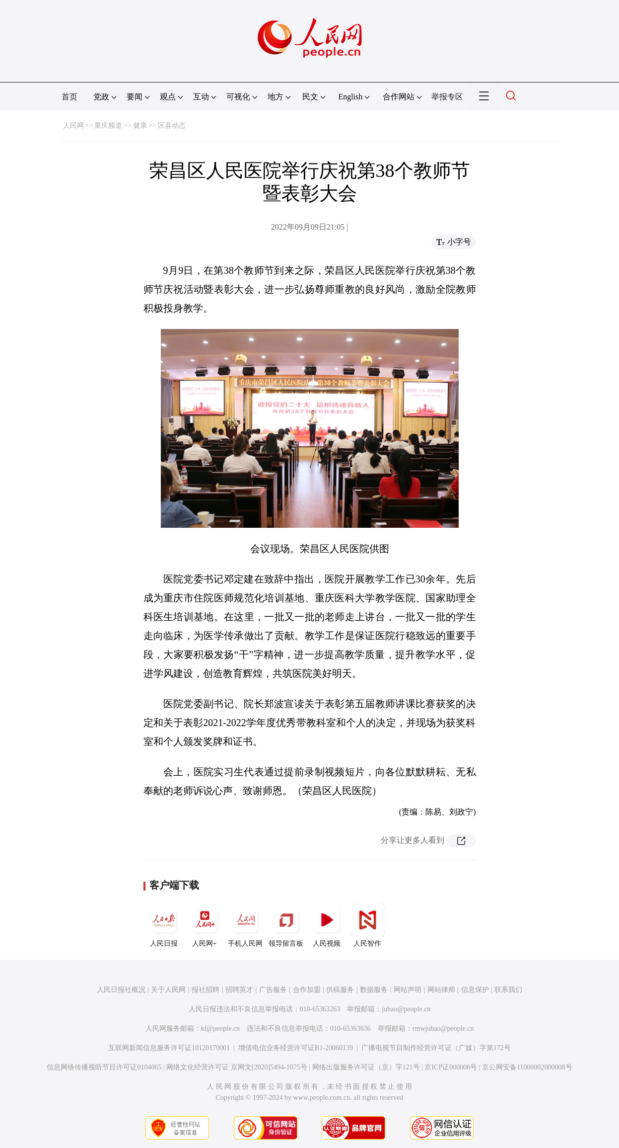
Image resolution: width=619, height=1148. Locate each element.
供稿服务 (340, 989)
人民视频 (326, 924)
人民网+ (204, 924)
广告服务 (273, 989)
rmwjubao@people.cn (443, 1028)
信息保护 (475, 989)
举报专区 (447, 96)
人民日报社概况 (121, 989)
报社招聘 (205, 989)
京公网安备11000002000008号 (527, 1067)
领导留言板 (286, 924)
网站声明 (407, 989)
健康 (140, 125)
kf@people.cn (220, 1028)
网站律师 (441, 989)
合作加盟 (307, 989)
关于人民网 (168, 989)
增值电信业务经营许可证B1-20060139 (295, 1048)
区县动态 (172, 125)
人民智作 (367, 924)
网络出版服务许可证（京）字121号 (366, 1067)
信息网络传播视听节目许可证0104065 (104, 1067)
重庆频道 (108, 125)
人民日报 (163, 924)
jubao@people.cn (406, 1009)
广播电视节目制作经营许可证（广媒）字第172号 (436, 1048)
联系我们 (508, 989)
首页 (69, 96)
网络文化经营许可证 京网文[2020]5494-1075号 (236, 1067)
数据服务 (374, 989)
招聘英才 (239, 989)
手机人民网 (245, 924)
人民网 (73, 125)
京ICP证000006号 (450, 1067)
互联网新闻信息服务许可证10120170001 (169, 1048)
